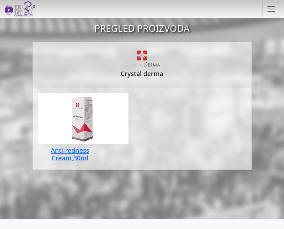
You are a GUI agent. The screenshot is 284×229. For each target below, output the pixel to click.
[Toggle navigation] (271, 9)
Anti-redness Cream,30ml (70, 154)
